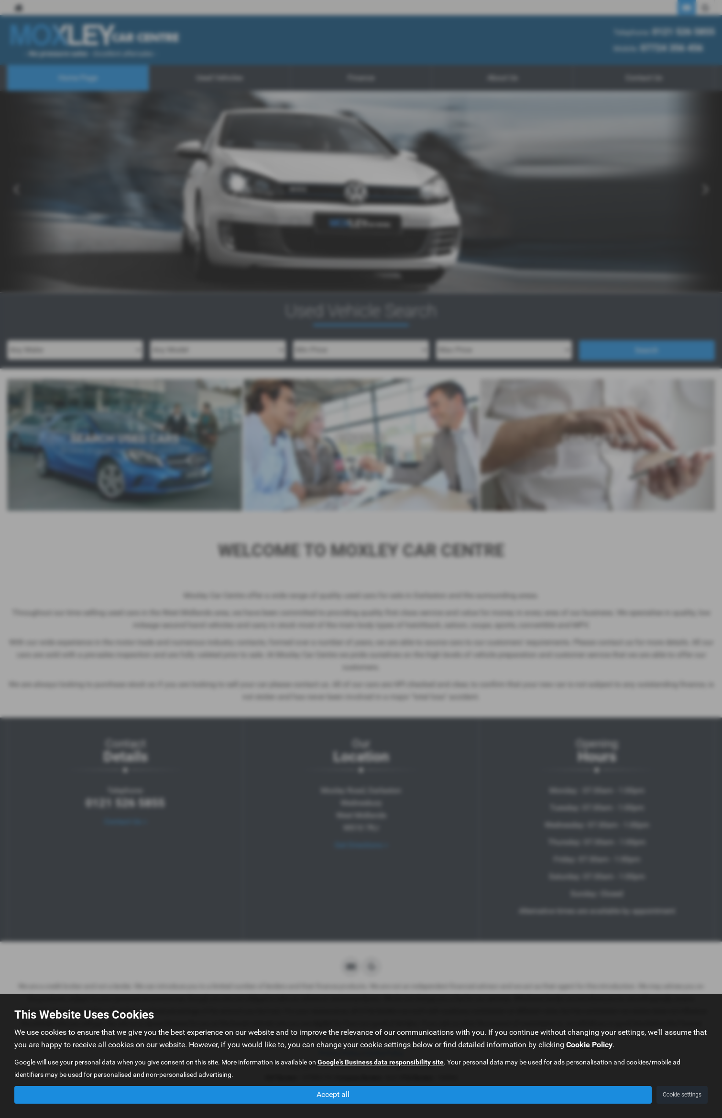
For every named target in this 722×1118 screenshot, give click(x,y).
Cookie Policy (589, 1045)
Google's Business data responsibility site (380, 1062)
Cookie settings (682, 1094)
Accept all (333, 1094)
